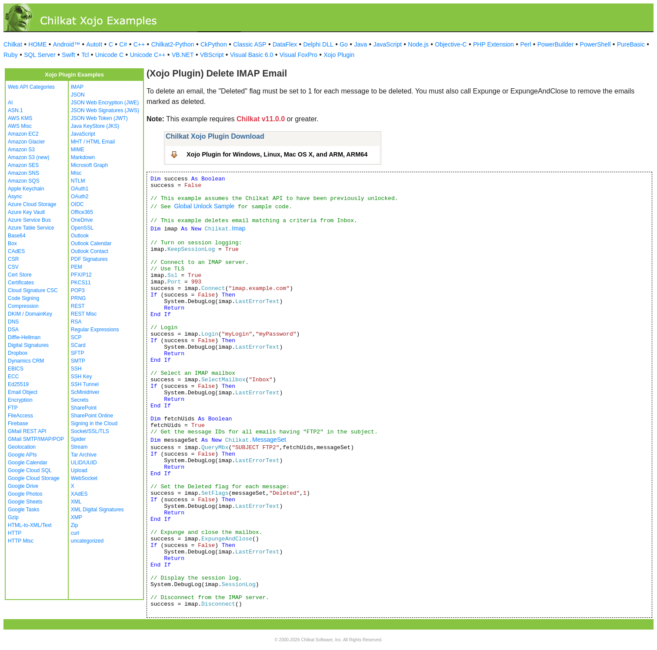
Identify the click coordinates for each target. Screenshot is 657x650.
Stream (79, 447)
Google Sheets (25, 502)
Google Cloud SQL (30, 470)
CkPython (213, 44)
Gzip (13, 517)
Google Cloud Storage (34, 478)
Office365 (82, 212)
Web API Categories (31, 87)
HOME (37, 44)
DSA (13, 330)
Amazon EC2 (23, 134)
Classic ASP (249, 44)
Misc (76, 173)
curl (75, 533)
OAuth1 (80, 189)
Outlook (80, 236)
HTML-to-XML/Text (30, 525)
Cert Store (20, 275)
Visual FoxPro (298, 54)
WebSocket (84, 478)
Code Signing (23, 298)
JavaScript (388, 44)
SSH (76, 369)
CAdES (16, 251)
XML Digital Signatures (97, 510)
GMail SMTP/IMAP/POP (36, 439)
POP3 (78, 290)
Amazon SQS (24, 181)
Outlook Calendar (91, 243)
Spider (78, 439)
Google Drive (23, 486)
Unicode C (109, 54)
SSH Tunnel (85, 384)
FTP (13, 408)
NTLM (78, 181)
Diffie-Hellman (24, 337)
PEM (76, 267)
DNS (13, 322)
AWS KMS (20, 118)
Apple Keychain (26, 189)
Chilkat (12, 44)
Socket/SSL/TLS (90, 431)
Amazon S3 (21, 150)
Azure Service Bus (29, 220)
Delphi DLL (318, 44)
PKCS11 (81, 283)
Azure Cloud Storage (32, 204)
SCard (78, 345)
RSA (76, 322)
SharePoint (84, 408)
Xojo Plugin (338, 54)
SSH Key (81, 376)
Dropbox (17, 353)
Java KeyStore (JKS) (95, 126)
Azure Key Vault (26, 212)
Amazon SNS (23, 173)
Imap (238, 228)
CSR (13, 259)
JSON (78, 95)
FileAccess (20, 416)
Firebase (18, 423)
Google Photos (25, 494)
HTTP (14, 533)
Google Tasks (24, 510)
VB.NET (183, 54)
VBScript (211, 54)
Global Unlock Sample (204, 206)
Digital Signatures (28, 345)
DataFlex (285, 44)
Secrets (80, 400)
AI (10, 103)
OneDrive (82, 220)
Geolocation (22, 447)
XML (76, 502)
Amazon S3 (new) (28, 157)
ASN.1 (15, 110)
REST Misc (84, 314)
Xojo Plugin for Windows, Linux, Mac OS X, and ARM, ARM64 (277, 154)
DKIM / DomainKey (30, 314)
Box (12, 243)
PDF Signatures (89, 259)
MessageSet (269, 439)
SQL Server (40, 54)
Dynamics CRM (26, 361)
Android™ (66, 44)
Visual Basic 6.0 (251, 54)
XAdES (79, 494)
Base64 (17, 236)
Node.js (418, 44)
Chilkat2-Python (172, 44)
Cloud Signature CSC (33, 290)
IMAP (77, 87)
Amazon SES (23, 165)
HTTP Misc (20, 541)
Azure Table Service (31, 228)
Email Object (22, 392)
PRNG (78, 298)
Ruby (10, 54)
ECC (13, 376)
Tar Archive (84, 455)
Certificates (21, 283)
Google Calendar (27, 463)
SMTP (78, 361)
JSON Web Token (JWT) (99, 118)
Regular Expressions (95, 330)
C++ (139, 44)
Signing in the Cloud (94, 423)
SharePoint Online (92, 416)
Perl (525, 44)
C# (123, 44)
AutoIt (95, 44)
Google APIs (22, 455)
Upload (79, 470)
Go (344, 44)
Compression (23, 306)
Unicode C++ (148, 54)
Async (15, 196)
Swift (68, 54)
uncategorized (87, 541)
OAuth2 (80, 196)
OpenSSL (82, 228)
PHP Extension (493, 44)
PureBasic (631, 44)
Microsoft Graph (89, 165)
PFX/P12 (81, 275)
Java (360, 44)
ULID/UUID (84, 463)
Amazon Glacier (26, 142)
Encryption (20, 400)
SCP (76, 337)
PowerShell (595, 44)
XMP (76, 517)
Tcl (85, 54)
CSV (13, 267)
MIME (77, 150)
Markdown (83, 157)
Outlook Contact (89, 251)
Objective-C (451, 44)
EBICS (15, 369)
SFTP (77, 353)
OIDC (77, 204)
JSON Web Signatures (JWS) (105, 110)
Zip (74, 525)
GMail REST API (27, 431)
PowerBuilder (555, 44)
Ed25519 (18, 384)
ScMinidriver (85, 392)
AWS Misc (20, 126)
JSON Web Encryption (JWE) (105, 103)
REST (78, 306)
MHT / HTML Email (93, 142)
